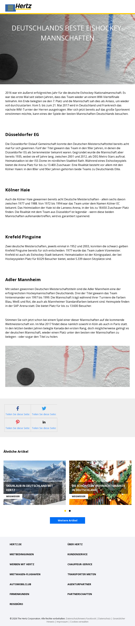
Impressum (62, 620)
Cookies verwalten (79, 620)
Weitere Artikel (67, 520)
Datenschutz (104, 617)
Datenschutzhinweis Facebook (81, 617)
